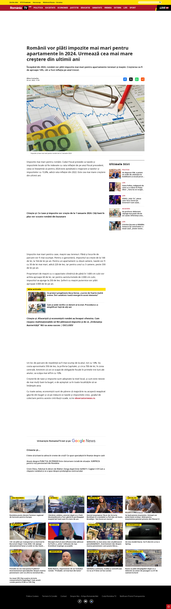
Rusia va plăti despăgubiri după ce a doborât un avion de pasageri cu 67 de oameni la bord (141, 571)
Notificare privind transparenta (132, 596)
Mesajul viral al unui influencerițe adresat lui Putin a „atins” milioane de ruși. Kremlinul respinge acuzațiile (65, 544)
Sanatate (97, 8)
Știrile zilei (14, 2)
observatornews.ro (85, 398)
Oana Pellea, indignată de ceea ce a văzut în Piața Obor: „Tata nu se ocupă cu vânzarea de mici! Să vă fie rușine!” (133, 188)
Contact (64, 596)
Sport (133, 8)
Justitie (74, 8)
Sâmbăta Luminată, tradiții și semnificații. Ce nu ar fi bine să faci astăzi (104, 570)
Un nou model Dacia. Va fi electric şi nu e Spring (142, 543)
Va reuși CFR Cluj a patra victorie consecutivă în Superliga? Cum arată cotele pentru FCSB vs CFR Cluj (25, 580)
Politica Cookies (32, 596)
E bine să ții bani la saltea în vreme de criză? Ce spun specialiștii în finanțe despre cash (66, 456)
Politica (38, 8)
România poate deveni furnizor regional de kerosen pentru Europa (26, 516)
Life (125, 8)
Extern (117, 8)
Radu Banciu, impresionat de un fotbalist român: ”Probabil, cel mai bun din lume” (65, 570)
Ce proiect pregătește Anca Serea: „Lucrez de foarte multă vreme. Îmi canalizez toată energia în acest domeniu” (75, 294)
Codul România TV (109, 596)
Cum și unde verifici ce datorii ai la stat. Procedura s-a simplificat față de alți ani (72, 306)
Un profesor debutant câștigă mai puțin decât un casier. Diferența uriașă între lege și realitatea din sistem (133, 214)
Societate (50, 8)
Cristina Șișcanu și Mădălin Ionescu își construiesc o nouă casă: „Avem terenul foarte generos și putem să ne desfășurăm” (133, 227)
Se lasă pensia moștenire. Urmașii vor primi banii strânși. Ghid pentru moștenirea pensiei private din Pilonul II (142, 517)
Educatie (85, 8)
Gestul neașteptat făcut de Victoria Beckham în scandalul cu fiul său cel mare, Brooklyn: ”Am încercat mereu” (105, 517)
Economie (63, 8)
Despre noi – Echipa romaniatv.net (84, 596)
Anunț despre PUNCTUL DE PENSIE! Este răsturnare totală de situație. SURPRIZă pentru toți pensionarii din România (63, 462)
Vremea (108, 8)
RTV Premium (25, 2)
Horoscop (37, 2)
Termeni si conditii (49, 596)
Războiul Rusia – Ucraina (52, 2)
